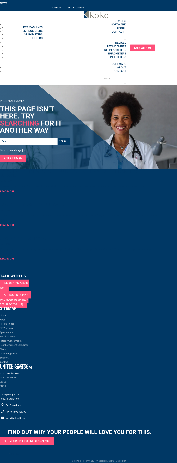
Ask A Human (13, 158)
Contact (118, 31)
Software (118, 24)
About (121, 28)
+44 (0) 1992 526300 (16, 411)
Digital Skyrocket (117, 460)
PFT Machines (33, 27)
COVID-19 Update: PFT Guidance (33, 204)
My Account (76, 7)
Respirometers (32, 30)
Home (3, 315)
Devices (120, 21)
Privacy (90, 460)
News (3, 3)
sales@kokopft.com (16, 418)
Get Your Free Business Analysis (27, 441)
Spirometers (33, 34)
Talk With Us (143, 47)
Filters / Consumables (11, 340)
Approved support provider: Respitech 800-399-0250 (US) (15, 299)
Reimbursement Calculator (14, 344)
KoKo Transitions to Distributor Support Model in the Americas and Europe (76, 173)
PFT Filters (35, 38)
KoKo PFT (79, 460)
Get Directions (13, 405)
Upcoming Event (8, 353)
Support (57, 7)
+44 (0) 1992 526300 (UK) (14, 285)
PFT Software (7, 328)
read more (7, 191)
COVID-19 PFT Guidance (24, 238)
